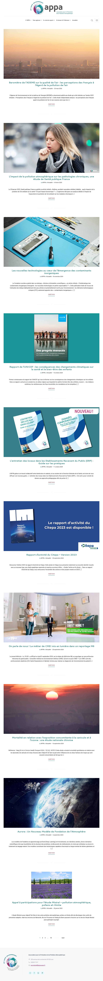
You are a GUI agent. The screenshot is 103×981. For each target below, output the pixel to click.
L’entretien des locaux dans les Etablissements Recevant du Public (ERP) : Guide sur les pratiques (51, 462)
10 (51, 938)
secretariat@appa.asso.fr (38, 965)
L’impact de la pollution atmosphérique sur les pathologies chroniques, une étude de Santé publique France (51, 178)
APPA (44, 88)
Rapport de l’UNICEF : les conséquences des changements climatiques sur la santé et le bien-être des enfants (51, 368)
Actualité (50, 88)
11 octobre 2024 (58, 467)
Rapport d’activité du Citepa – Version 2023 (51, 554)
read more (51, 104)
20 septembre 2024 (58, 649)
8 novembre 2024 (58, 276)
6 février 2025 (58, 182)
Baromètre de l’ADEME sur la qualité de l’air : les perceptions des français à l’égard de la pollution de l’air (51, 84)
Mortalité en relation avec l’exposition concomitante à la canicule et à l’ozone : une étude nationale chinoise (51, 739)
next (63, 938)
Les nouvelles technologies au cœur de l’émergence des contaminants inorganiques (51, 272)
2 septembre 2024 (58, 835)
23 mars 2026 (58, 88)
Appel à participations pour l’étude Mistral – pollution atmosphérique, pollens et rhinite (51, 904)
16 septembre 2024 (58, 743)
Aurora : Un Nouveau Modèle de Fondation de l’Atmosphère (51, 831)
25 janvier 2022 (58, 908)
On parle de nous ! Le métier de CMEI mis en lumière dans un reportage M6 (51, 646)
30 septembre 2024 (58, 558)
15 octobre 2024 (58, 372)
